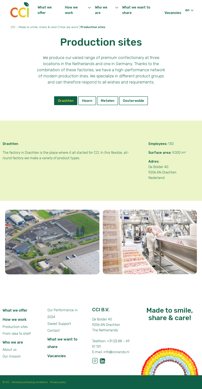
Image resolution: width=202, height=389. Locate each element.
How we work (68, 27)
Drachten (66, 101)
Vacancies (173, 13)
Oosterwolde (133, 101)
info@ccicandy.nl (116, 352)
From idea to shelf (17, 334)
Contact (53, 330)
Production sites (15, 327)
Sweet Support (59, 324)
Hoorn (87, 101)
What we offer (15, 310)
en (187, 10)
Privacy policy (58, 382)
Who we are (13, 342)
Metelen (107, 101)
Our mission (12, 356)
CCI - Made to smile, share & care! (34, 27)
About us (10, 349)
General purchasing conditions (30, 382)
